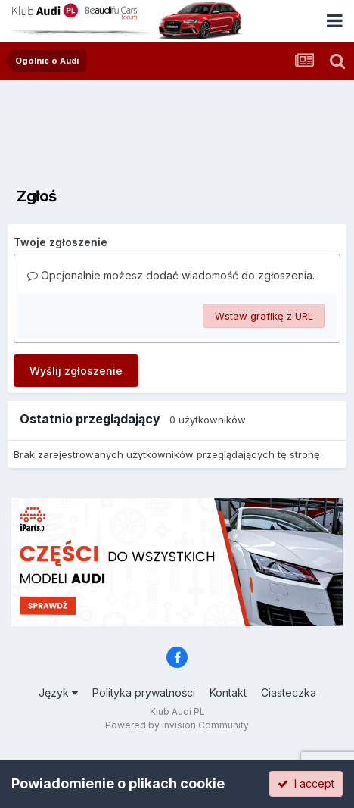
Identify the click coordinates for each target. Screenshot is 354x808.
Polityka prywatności (143, 692)
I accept (306, 783)
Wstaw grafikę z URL (264, 316)
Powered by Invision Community (177, 725)
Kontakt (228, 692)
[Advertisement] (177, 125)
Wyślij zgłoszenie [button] (76, 370)
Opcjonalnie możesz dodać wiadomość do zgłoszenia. (171, 275)
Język (58, 692)
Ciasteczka (288, 692)
